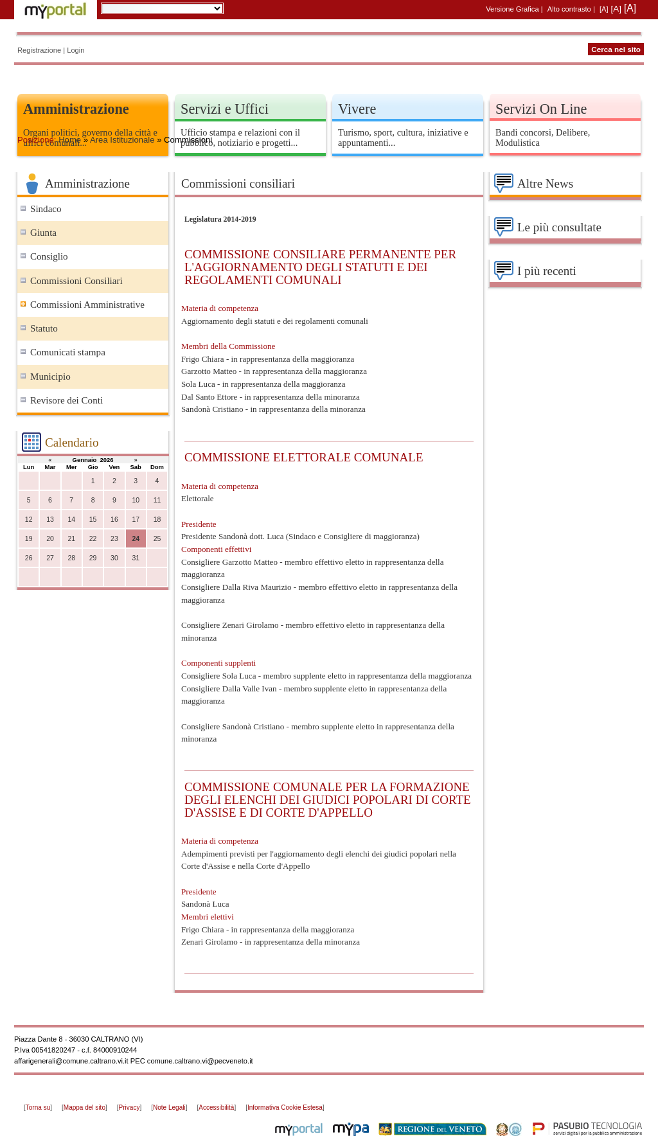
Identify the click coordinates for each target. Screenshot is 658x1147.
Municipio (50, 376)
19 (29, 538)
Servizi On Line (541, 109)
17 (135, 519)
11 (157, 500)
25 (157, 538)
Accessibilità (216, 1107)
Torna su (38, 1107)
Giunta (43, 232)
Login (75, 50)
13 (50, 519)
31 (135, 558)
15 (93, 519)
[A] (604, 9)
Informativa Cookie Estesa (285, 1107)
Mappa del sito (84, 1107)
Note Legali (169, 1107)
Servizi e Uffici (225, 109)
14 (71, 519)
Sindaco (46, 209)
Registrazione (39, 50)
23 (114, 538)
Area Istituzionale (122, 140)
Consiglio (49, 256)
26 (29, 558)
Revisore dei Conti (66, 400)
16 (114, 519)
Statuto (44, 328)
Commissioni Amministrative (87, 304)
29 (93, 558)
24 (135, 538)
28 (71, 558)
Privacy (129, 1107)
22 (93, 538)
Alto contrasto (569, 9)
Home (69, 140)
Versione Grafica (512, 9)
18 (157, 519)
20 (50, 538)
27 (50, 558)
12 (29, 519)
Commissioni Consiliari (76, 281)
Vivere (357, 109)
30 (114, 558)
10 (135, 500)
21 (71, 538)
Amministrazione (76, 109)
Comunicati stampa (67, 352)
